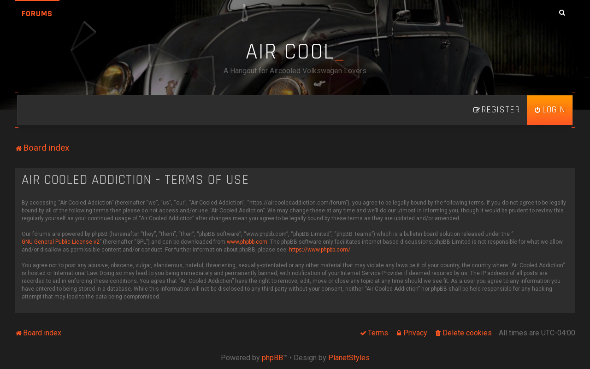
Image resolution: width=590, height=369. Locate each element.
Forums (37, 13)
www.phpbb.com (247, 242)
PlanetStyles (349, 357)
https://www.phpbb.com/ (319, 249)
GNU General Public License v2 (61, 242)
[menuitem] (549, 110)
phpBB (272, 357)
